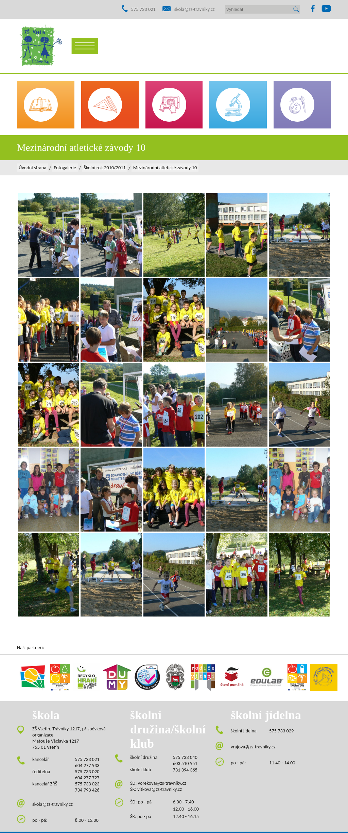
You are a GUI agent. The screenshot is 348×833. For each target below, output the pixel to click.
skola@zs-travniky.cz (194, 9)
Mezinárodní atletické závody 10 (165, 167)
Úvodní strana (32, 167)
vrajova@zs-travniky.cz (253, 747)
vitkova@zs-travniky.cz (159, 789)
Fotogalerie (65, 167)
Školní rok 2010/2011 (105, 167)
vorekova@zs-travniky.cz (162, 783)
